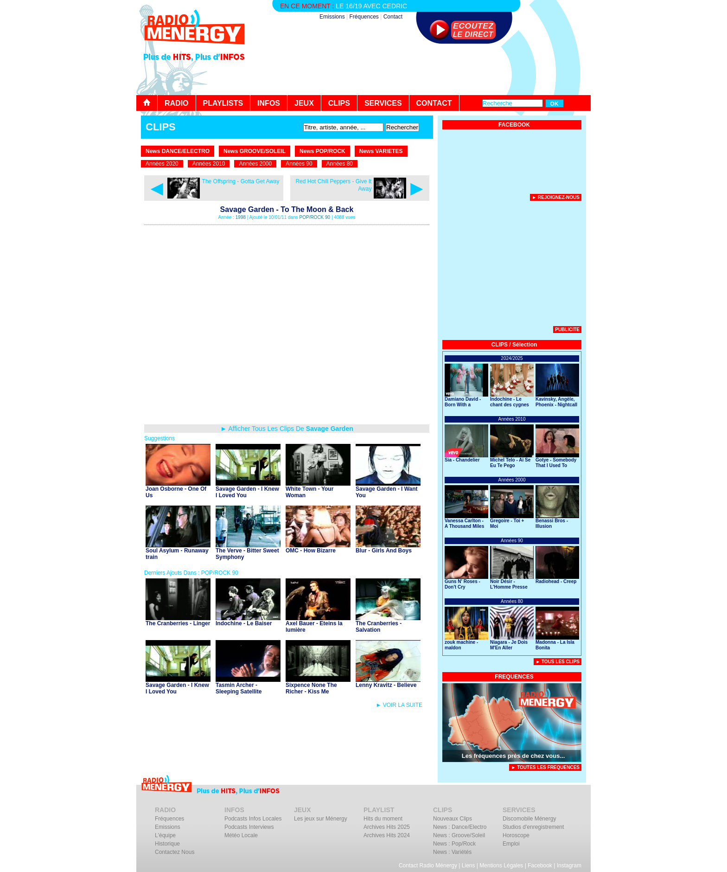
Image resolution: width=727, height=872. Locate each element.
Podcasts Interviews (249, 827)
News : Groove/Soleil (459, 835)
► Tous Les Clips (558, 661)
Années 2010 (208, 163)
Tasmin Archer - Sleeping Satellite (238, 688)
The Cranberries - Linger (178, 623)
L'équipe (165, 835)
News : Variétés (452, 852)
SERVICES (383, 103)
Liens (468, 865)
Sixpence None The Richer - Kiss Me (311, 688)
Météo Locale (241, 835)
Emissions (332, 16)
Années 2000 (255, 163)
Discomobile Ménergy (529, 818)
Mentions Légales (501, 865)
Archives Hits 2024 (387, 835)
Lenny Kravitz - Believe (386, 685)
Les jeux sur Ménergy (320, 818)
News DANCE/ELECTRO (178, 151)
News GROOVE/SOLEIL (254, 151)
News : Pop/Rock (454, 843)
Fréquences (363, 16)
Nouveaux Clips (452, 818)
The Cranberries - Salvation (379, 626)
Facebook (540, 865)
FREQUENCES (514, 676)
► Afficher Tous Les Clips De (286, 428)
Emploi (511, 843)
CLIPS (339, 103)
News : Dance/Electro (459, 827)
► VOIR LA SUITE (399, 705)
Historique (167, 843)
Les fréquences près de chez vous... (513, 755)
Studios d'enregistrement (533, 827)
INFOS (268, 103)
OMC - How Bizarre (311, 550)
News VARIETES (381, 151)
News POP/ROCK (322, 151)
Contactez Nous (174, 852)
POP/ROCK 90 (314, 217)
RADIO (177, 103)
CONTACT (434, 103)
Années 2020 (162, 163)
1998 (241, 217)
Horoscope (516, 835)
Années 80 (339, 163)
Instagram (569, 865)
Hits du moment (383, 818)
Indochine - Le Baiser (244, 623)
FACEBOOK (514, 125)
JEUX (304, 103)
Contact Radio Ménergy (428, 865)
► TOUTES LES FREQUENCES (545, 767)
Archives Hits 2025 (387, 827)
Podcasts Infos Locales (252, 818)
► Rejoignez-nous (556, 197)
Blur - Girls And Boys (384, 550)
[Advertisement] (422, 69)
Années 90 (299, 163)
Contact (392, 16)
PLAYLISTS (223, 103)
